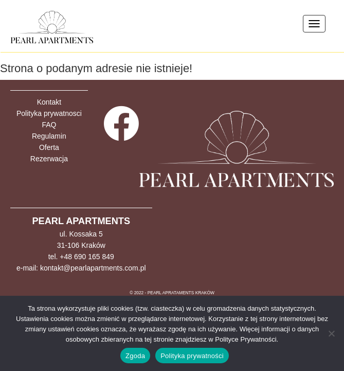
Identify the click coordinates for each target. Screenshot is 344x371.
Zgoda (135, 356)
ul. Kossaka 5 (81, 234)
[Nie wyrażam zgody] (331, 333)
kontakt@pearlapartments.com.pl (93, 268)
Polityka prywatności (192, 356)
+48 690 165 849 (87, 256)
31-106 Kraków (81, 245)
